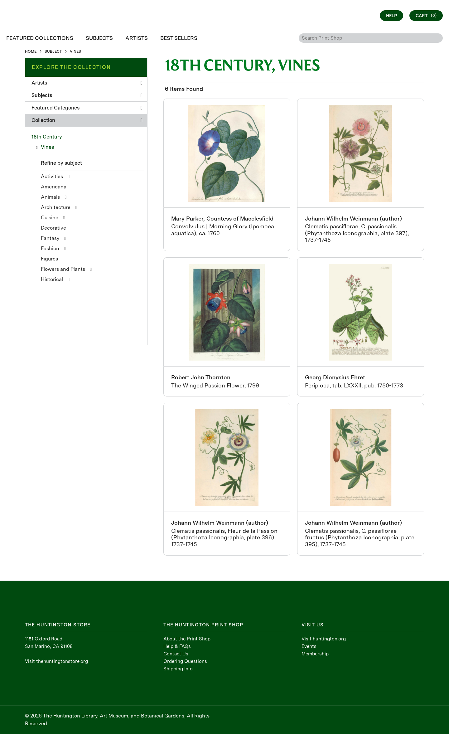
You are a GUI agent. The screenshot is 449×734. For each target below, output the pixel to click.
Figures (49, 259)
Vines (47, 147)
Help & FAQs (177, 646)
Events (309, 646)
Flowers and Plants (63, 269)
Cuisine (49, 218)
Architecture (55, 207)
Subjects (86, 95)
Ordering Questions (185, 661)
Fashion (50, 248)
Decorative (53, 228)
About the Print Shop (186, 639)
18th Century (46, 137)
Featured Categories (86, 108)
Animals (50, 197)
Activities (52, 176)
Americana (53, 187)
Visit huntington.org (324, 639)
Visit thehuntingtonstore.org (56, 661)
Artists (86, 83)
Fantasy (50, 238)
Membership (315, 654)
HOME (30, 51)
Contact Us (175, 654)
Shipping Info (178, 669)
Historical (52, 279)
